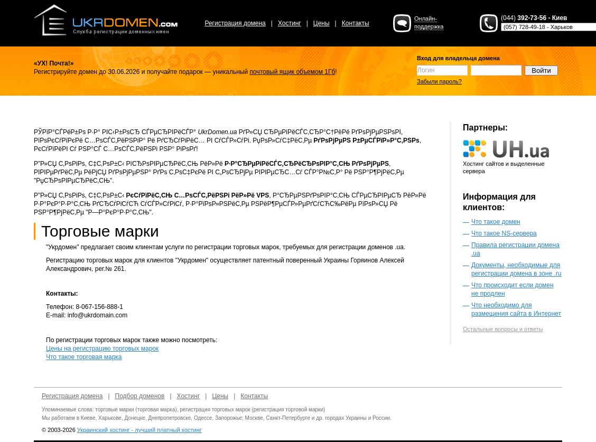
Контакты (355, 23)
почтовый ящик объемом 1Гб (293, 72)
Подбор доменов (140, 396)
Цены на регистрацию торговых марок (102, 348)
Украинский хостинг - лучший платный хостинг (139, 430)
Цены (321, 23)
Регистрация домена (234, 23)
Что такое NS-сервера (504, 233)
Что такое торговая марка (84, 357)
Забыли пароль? (439, 81)
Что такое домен (495, 221)
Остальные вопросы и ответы (503, 329)
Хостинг (289, 23)
